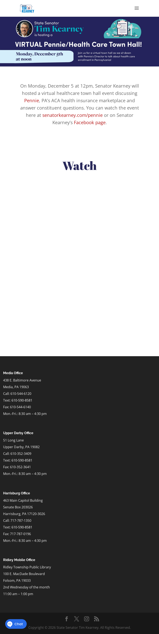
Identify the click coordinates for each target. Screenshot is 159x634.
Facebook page (90, 122)
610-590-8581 (21, 400)
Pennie (31, 100)
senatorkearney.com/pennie (72, 115)
